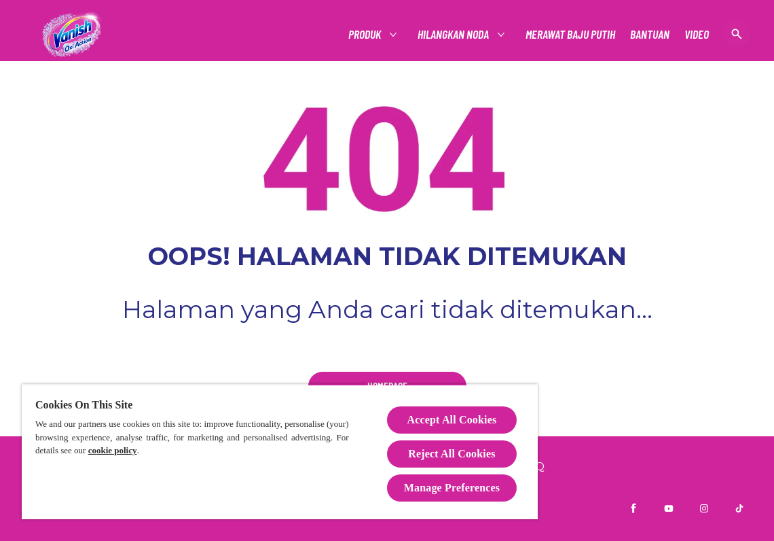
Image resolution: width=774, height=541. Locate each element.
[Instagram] (704, 508)
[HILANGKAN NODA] (454, 34)
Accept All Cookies (452, 419)
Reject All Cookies (451, 453)
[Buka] (736, 34)
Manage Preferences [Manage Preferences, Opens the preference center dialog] (452, 487)
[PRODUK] (365, 34)
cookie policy (112, 450)
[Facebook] (633, 508)
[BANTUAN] (649, 34)
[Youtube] (669, 508)
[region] (280, 451)
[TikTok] (739, 508)
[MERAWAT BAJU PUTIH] (570, 34)
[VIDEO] (697, 34)
